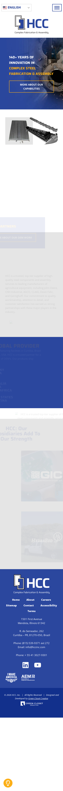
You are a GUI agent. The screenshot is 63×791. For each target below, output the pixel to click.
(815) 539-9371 (31, 643)
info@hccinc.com (35, 647)
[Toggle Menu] (57, 7)
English (12, 7)
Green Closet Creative (38, 698)
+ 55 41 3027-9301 (36, 655)
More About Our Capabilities (31, 86)
